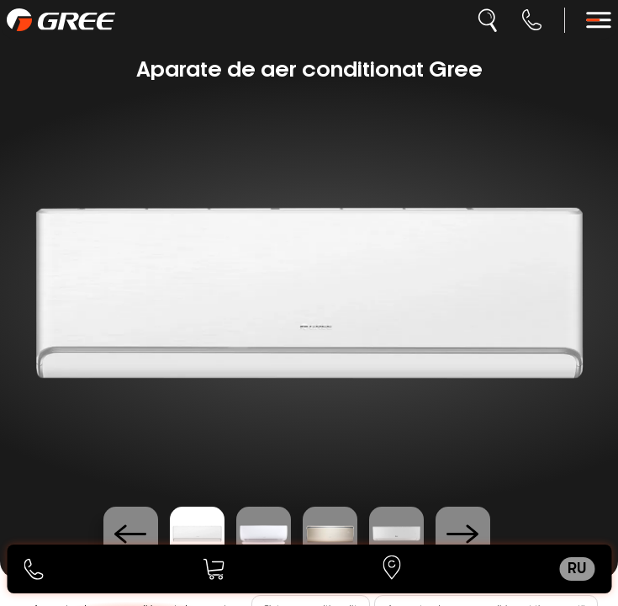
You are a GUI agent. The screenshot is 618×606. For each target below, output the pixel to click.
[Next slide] (463, 534)
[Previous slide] (130, 534)
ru (577, 569)
